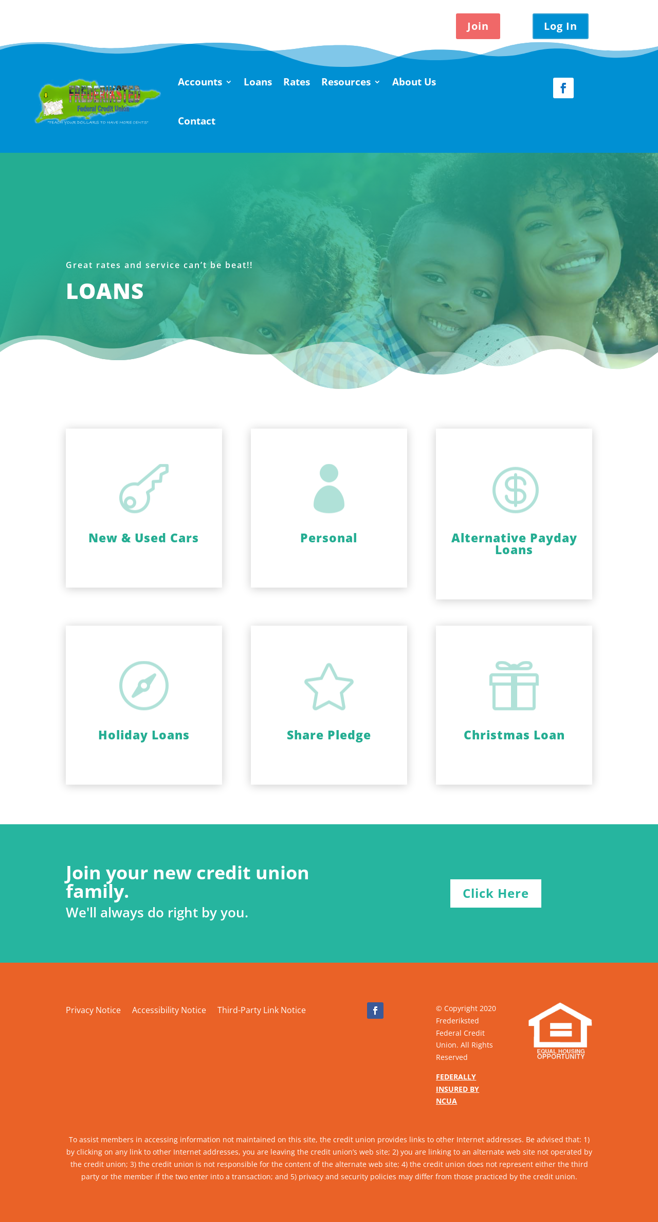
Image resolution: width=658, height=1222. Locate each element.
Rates (296, 81)
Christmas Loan (514, 735)
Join (478, 26)
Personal (328, 537)
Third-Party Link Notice (261, 1011)
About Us (414, 81)
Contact (196, 121)
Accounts (200, 81)
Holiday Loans (144, 735)
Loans (258, 81)
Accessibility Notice (169, 1011)
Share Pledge (329, 735)
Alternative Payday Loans (514, 543)
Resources (346, 81)
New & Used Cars (143, 537)
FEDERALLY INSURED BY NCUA (457, 1089)
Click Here (496, 892)
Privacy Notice (93, 1011)
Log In (560, 26)
